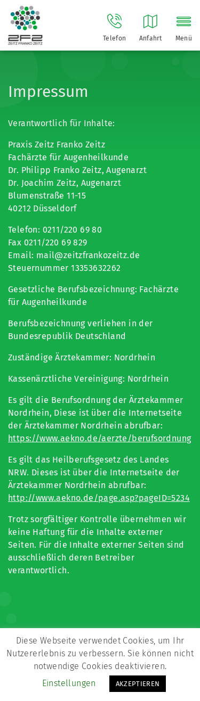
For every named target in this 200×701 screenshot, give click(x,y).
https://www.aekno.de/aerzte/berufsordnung (99, 438)
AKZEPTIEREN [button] (138, 684)
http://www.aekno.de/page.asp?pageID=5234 (99, 498)
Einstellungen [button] (69, 683)
